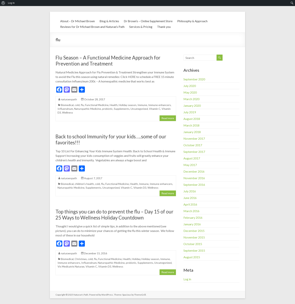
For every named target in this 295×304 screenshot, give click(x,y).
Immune (142, 105)
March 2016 (191, 211)
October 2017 (192, 145)
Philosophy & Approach (192, 21)
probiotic (107, 108)
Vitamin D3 (139, 187)
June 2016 (190, 198)
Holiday (136, 259)
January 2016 (192, 224)
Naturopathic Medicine (87, 108)
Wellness (67, 112)
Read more (167, 118)
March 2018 (191, 125)
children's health (84, 183)
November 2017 (194, 138)
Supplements (121, 108)
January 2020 (192, 105)
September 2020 (194, 79)
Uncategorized (139, 108)
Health (114, 105)
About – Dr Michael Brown (77, 21)
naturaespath (69, 99)
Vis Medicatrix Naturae (71, 266)
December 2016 (194, 171)
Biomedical (67, 105)
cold (77, 105)
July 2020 (189, 86)
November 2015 (194, 237)
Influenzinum (65, 108)
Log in (187, 279)
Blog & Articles (109, 21)
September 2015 (194, 250)
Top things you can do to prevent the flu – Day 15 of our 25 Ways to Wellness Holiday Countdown (114, 215)
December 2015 (194, 230)
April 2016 (190, 204)
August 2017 (191, 158)
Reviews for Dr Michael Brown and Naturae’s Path (92, 26)
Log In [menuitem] (11, 3)
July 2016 (189, 191)
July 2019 (189, 112)
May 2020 (190, 92)
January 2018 (192, 132)
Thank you (164, 26)
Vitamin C (154, 108)
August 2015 (191, 257)
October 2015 (192, 244)
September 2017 (194, 151)
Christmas (81, 259)
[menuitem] (3, 3)
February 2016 (192, 217)
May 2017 (190, 165)
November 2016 (194, 178)
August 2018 (191, 118)
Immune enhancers (159, 105)
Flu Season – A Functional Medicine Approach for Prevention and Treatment (108, 61)
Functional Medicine (97, 105)
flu (82, 105)
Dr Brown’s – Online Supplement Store (148, 21)
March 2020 (191, 99)
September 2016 (194, 184)
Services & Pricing (140, 26)
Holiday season (127, 105)
